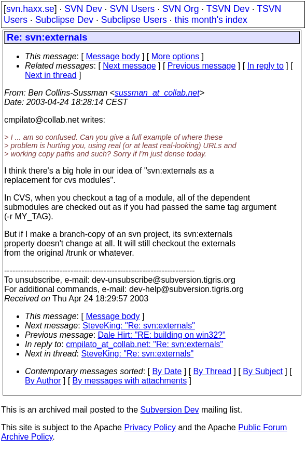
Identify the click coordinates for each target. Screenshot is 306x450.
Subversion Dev (170, 409)
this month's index (211, 20)
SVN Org (180, 9)
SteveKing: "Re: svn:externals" (138, 325)
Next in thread (51, 75)
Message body (113, 56)
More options (175, 56)
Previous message (202, 65)
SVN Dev (83, 9)
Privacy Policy (150, 427)
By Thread (212, 371)
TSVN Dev (227, 9)
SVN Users (132, 9)
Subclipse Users (134, 20)
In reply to (265, 65)
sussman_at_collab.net (157, 92)
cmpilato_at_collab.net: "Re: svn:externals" (144, 344)
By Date (167, 371)
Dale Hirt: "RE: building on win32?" (162, 334)
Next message (129, 65)
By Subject (262, 371)
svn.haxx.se (30, 9)
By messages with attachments (130, 380)
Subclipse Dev (64, 20)
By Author (43, 380)
